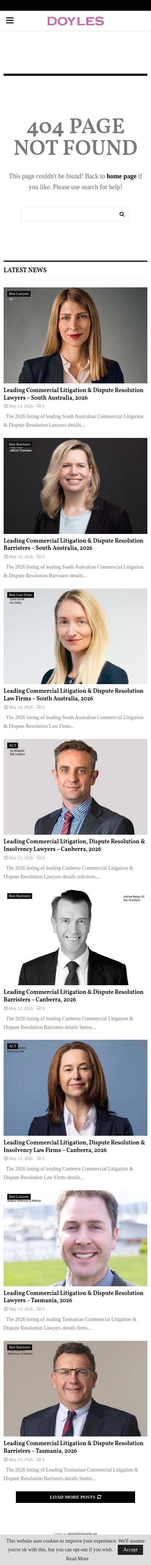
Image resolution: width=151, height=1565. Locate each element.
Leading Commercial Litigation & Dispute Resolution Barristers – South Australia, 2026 (73, 545)
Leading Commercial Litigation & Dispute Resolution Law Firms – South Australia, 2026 (73, 695)
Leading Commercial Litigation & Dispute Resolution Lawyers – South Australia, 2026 (73, 394)
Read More (77, 1558)
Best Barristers (19, 444)
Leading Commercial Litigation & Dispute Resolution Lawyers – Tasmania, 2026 (73, 1297)
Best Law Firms (20, 595)
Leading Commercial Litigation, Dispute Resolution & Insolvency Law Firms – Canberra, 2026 (74, 1147)
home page (122, 176)
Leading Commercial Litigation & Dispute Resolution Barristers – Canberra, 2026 (73, 996)
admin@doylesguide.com (82, 1533)
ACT (12, 745)
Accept (130, 1549)
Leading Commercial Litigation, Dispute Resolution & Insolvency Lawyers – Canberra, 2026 (74, 845)
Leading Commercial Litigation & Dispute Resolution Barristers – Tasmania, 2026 (73, 1447)
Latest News (25, 270)
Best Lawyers (19, 294)
